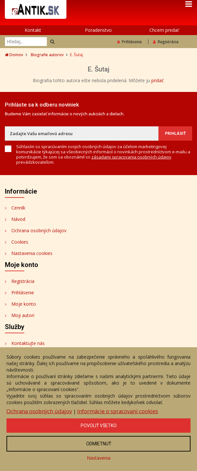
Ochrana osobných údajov (38, 230)
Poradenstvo (98, 30)
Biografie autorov (47, 54)
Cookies (19, 242)
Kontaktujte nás (28, 343)
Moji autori (22, 315)
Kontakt (33, 30)
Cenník (18, 208)
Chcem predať (164, 30)
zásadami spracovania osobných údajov (131, 157)
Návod (18, 219)
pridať (157, 80)
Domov (14, 54)
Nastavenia (98, 458)
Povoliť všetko (99, 425)
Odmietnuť (98, 443)
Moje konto (23, 304)
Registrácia (166, 41)
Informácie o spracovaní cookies (117, 411)
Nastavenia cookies (31, 253)
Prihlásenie (129, 41)
